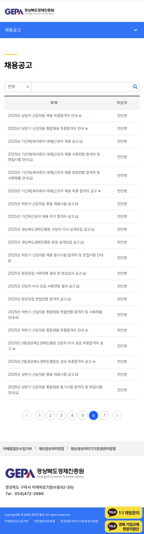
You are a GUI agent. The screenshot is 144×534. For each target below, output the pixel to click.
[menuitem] (133, 11)
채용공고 (13, 30)
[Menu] (133, 11)
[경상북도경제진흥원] (58, 11)
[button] (122, 115)
